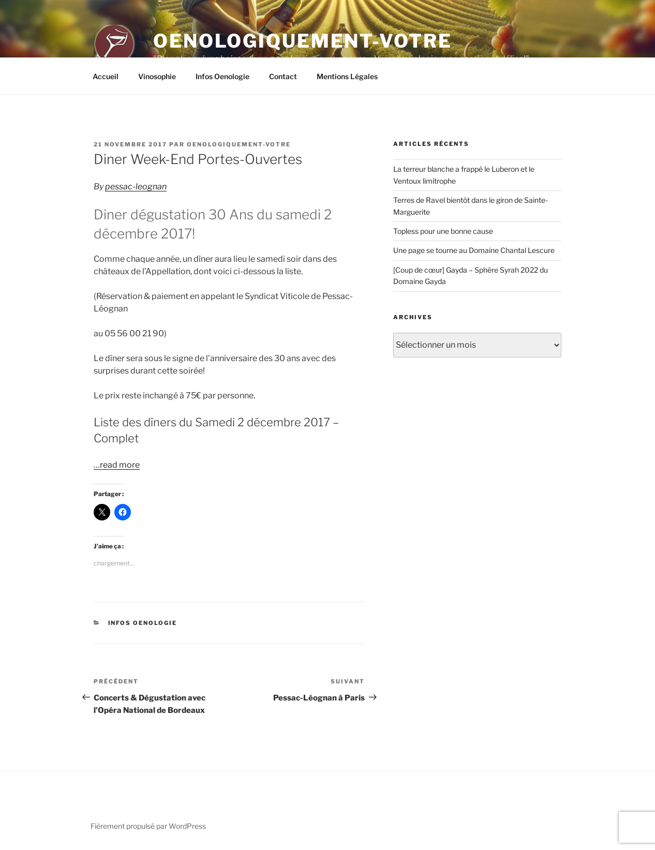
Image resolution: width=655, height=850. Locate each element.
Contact (283, 76)
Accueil (105, 76)
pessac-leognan (136, 186)
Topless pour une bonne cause (443, 231)
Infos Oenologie (222, 76)
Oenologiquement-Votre (302, 40)
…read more (117, 465)
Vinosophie (157, 76)
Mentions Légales (347, 76)
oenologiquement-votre (239, 144)
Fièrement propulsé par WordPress (148, 826)
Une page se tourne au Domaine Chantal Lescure (474, 250)
